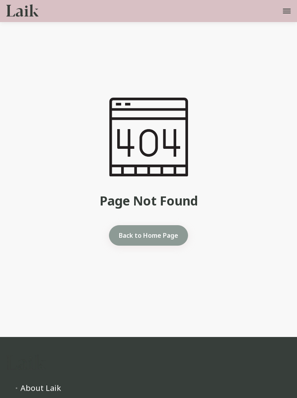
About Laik (40, 388)
